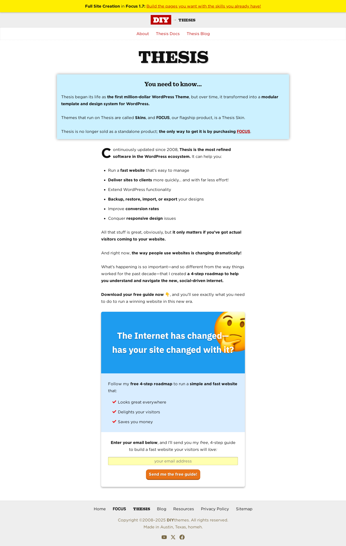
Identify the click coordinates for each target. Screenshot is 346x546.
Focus (119, 509)
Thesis (141, 508)
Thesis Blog (198, 33)
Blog (161, 508)
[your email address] (173, 461)
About (142, 33)
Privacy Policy (215, 508)
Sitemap (244, 508)
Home (100, 508)
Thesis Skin (233, 117)
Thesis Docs (168, 33)
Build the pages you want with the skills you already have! (203, 6)
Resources (183, 508)
